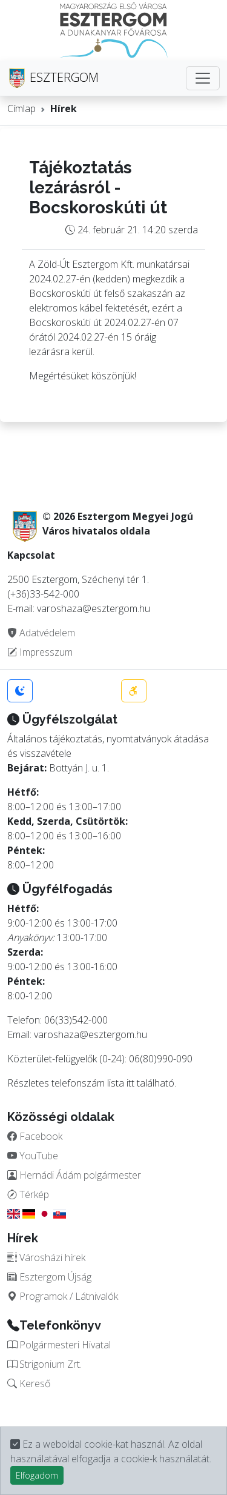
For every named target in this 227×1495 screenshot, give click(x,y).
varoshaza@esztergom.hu (90, 1034)
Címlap (21, 108)
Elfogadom (37, 1475)
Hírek (63, 108)
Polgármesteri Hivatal (59, 1344)
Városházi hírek (46, 1257)
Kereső (28, 1383)
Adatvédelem (41, 632)
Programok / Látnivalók (62, 1296)
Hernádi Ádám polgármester (74, 1175)
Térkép (28, 1194)
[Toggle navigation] (203, 78)
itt (130, 1083)
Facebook (34, 1136)
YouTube (32, 1155)
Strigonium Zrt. (44, 1364)
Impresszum (40, 652)
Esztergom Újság (49, 1277)
